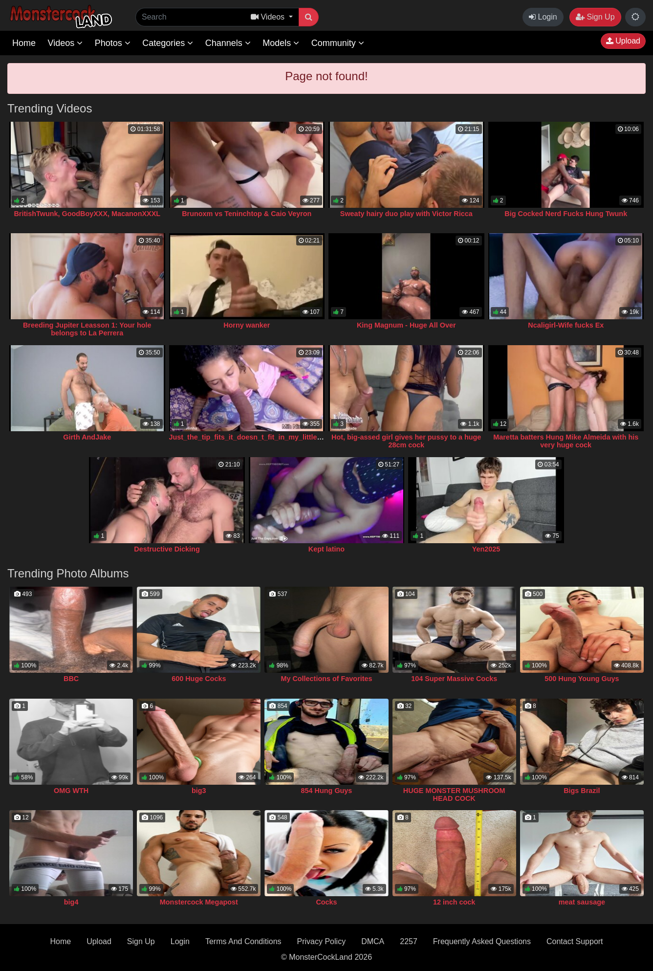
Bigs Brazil (582, 790)
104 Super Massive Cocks (454, 679)
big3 (199, 790)
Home (24, 43)
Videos (65, 43)
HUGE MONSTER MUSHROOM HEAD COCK (454, 794)
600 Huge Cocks (199, 679)
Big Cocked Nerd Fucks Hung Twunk (565, 214)
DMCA (372, 941)
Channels (228, 43)
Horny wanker (246, 325)
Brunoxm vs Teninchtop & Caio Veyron (246, 214)
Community (337, 43)
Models (280, 43)
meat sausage (582, 902)
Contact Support (574, 941)
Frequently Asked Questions (482, 941)
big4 (71, 902)
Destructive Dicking (166, 549)
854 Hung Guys (326, 790)
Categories (167, 43)
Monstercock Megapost (199, 902)
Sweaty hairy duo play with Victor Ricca (406, 214)
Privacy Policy (321, 941)
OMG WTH (71, 790)
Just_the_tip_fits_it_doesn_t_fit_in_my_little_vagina (256, 437)
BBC (71, 679)
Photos (113, 43)
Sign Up (595, 17)
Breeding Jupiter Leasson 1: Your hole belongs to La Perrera (87, 329)
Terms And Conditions (243, 941)
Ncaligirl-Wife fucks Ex (566, 325)
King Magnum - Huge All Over (406, 325)
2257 (408, 941)
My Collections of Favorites (326, 679)
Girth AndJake (87, 437)
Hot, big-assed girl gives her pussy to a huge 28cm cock (406, 441)
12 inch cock (454, 902)
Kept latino (326, 549)
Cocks (326, 902)
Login (543, 17)
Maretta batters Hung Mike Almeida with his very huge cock (565, 441)
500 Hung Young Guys (581, 679)
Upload (623, 41)
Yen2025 (486, 549)
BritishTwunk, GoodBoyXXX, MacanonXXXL (87, 214)
